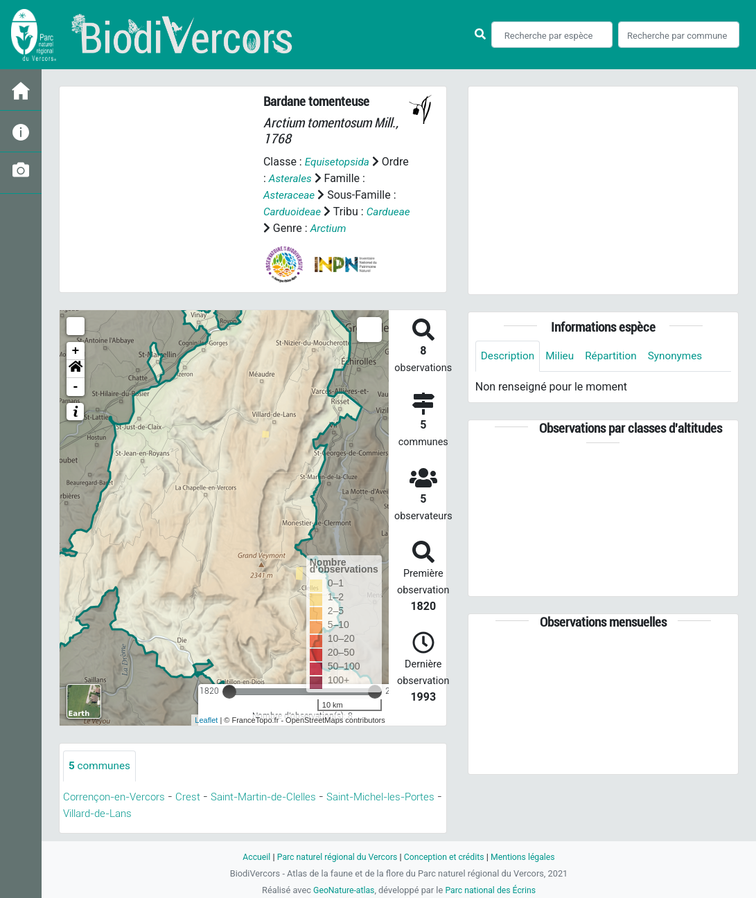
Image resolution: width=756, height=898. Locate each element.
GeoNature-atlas (342, 890)
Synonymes (682, 356)
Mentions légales (528, 857)
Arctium (377, 228)
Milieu (563, 356)
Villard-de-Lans (143, 813)
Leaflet (206, 720)
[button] (76, 369)
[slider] (229, 692)
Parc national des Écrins (491, 890)
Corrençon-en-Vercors (117, 797)
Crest (194, 797)
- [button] (76, 387)
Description (509, 356)
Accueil (250, 857)
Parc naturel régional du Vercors (335, 857)
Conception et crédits (446, 857)
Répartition (616, 356)
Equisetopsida (339, 161)
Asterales (291, 178)
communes (101, 766)
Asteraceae (290, 194)
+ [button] (76, 351)
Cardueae (286, 228)
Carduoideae (293, 211)
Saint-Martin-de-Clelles (275, 797)
